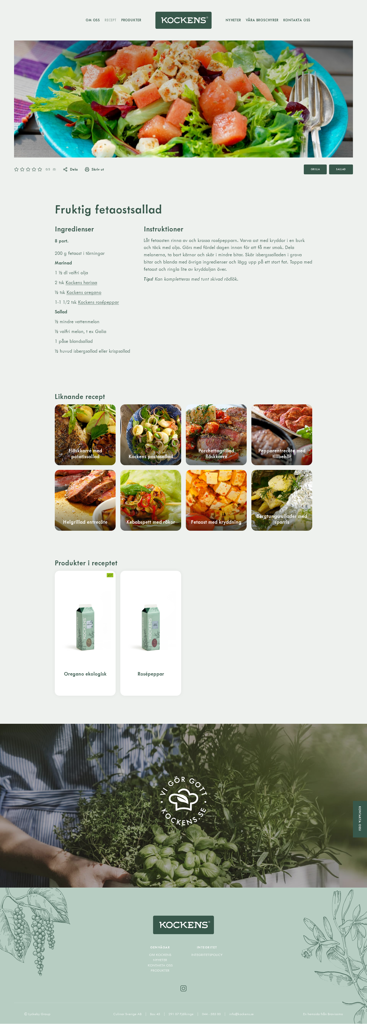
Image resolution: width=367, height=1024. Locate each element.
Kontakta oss (297, 20)
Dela (70, 169)
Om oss (93, 20)
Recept (111, 20)
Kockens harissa (81, 282)
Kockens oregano (83, 292)
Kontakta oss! (360, 818)
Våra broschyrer (262, 20)
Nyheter (233, 20)
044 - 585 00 (212, 1014)
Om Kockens (160, 955)
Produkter (131, 20)
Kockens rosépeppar (98, 302)
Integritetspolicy (207, 955)
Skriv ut (94, 169)
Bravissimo (335, 1014)
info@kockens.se (241, 1014)
